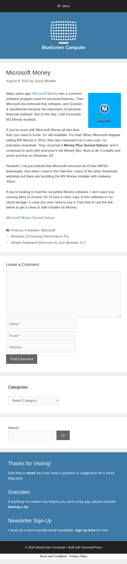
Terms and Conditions (53, 556)
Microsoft (48, 230)
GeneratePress (91, 547)
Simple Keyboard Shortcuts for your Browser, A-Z (48, 243)
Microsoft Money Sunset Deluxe (30, 218)
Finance (17, 230)
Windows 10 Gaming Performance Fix (40, 236)
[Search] (63, 435)
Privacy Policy (78, 556)
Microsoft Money (45, 94)
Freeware (32, 230)
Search (13, 428)
